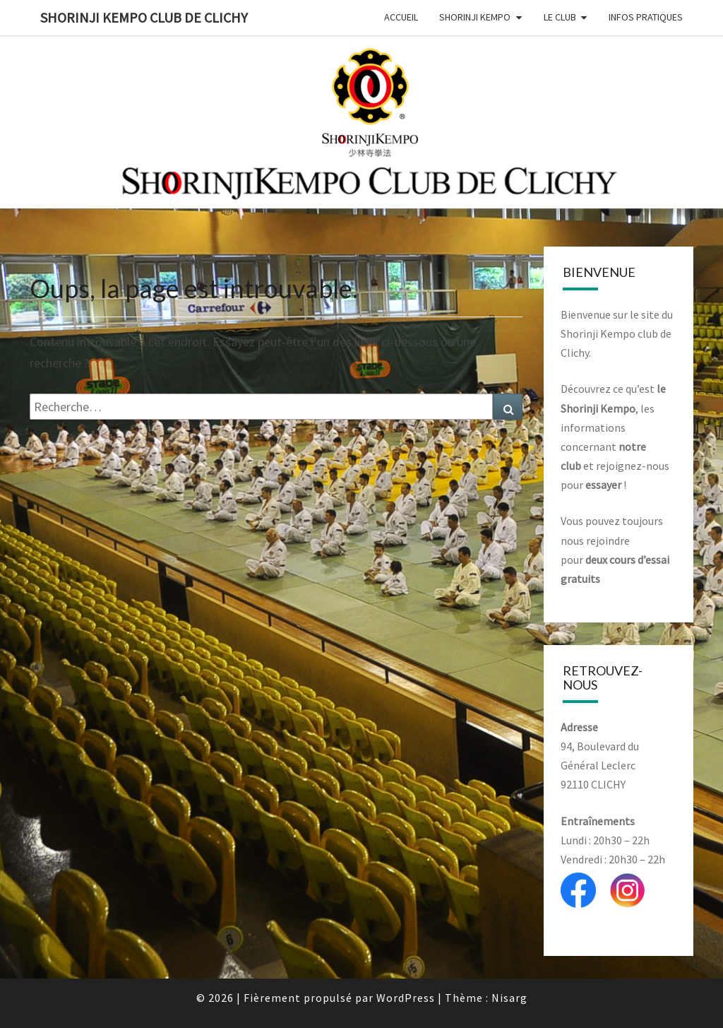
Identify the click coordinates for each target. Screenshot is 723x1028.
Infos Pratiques (646, 17)
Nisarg (509, 998)
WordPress (405, 998)
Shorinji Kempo (474, 17)
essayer (603, 485)
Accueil (401, 17)
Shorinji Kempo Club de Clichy (144, 17)
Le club (560, 17)
